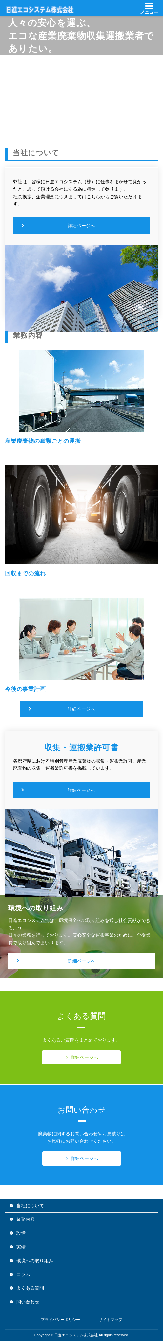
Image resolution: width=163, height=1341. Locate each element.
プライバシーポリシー (60, 1319)
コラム (23, 1274)
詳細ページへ (81, 225)
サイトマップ (110, 1319)
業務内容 (25, 1219)
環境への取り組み (34, 1260)
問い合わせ (27, 1301)
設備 (21, 1233)
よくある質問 (30, 1288)
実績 (21, 1246)
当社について (30, 1205)
